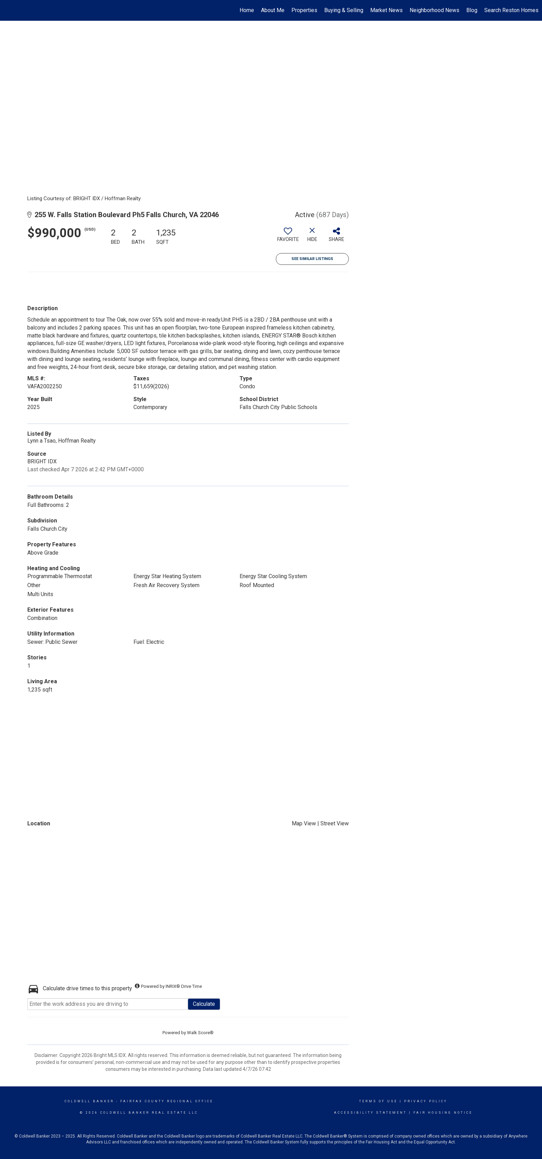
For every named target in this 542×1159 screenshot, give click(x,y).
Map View (304, 823)
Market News (386, 10)
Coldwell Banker (89, 1101)
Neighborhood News (434, 10)
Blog (471, 10)
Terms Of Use (378, 1101)
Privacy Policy (425, 1101)
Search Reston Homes (511, 10)
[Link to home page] (8, 10)
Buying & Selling (343, 10)
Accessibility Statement (370, 1112)
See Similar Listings (312, 259)
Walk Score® (200, 1032)
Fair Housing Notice (443, 1112)
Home (247, 10)
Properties (304, 10)
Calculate (204, 1004)
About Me (272, 10)
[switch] (288, 237)
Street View (334, 823)
